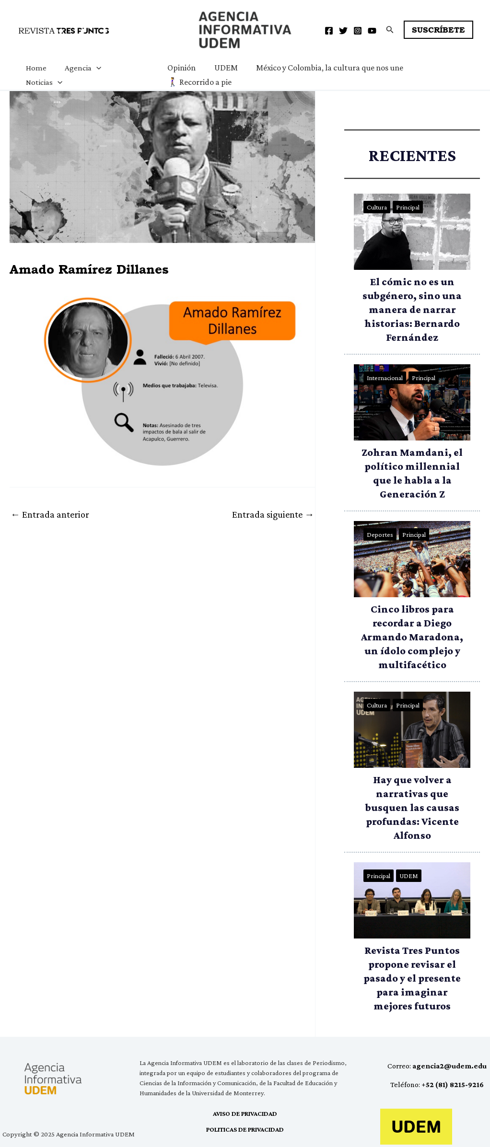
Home (35, 67)
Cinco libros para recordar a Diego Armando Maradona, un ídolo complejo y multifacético (412, 637)
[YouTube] (372, 30)
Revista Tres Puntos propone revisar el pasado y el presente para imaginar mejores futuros (412, 978)
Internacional (385, 378)
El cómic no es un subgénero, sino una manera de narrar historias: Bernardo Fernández (412, 309)
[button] (390, 29)
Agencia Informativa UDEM (201, 49)
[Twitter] (343, 30)
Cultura (377, 207)
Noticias (43, 82)
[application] (93, 68)
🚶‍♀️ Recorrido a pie (196, 82)
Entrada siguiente (273, 514)
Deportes (380, 534)
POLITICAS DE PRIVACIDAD (245, 1129)
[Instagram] (357, 30)
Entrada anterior (50, 514)
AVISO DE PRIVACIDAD (245, 1113)
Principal (408, 207)
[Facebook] (329, 30)
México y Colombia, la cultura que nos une (324, 67)
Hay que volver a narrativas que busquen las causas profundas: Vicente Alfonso (412, 807)
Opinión (178, 67)
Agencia (80, 68)
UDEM (221, 67)
